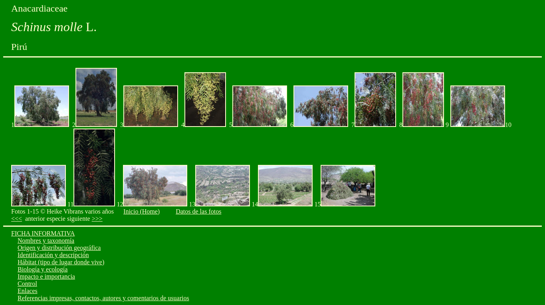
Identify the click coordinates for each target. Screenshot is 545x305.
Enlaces (28, 290)
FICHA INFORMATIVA (43, 233)
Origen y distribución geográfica (59, 247)
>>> (97, 218)
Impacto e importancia (46, 276)
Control (27, 283)
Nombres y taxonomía (46, 240)
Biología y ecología (42, 269)
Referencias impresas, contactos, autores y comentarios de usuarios (103, 298)
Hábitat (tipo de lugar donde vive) (61, 262)
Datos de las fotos (198, 211)
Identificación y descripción (53, 255)
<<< (16, 218)
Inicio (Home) (141, 211)
